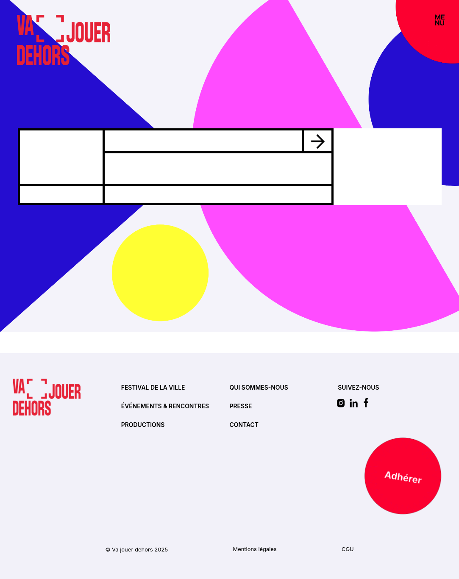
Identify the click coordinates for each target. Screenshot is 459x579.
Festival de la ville (153, 387)
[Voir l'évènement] (317, 140)
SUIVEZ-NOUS (358, 387)
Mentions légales (255, 549)
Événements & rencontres (165, 406)
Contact (244, 425)
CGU (348, 549)
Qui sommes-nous (259, 387)
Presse (241, 406)
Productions (143, 425)
